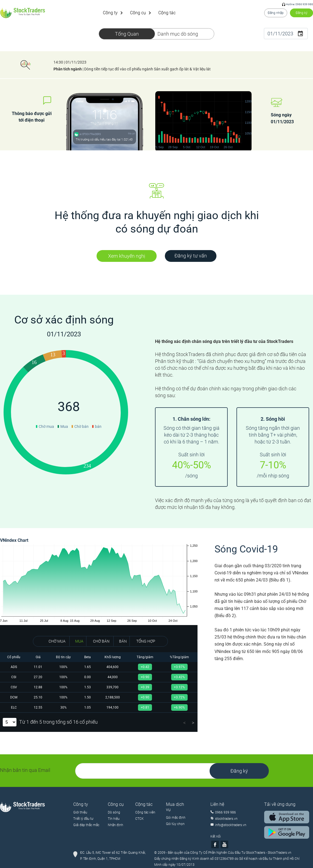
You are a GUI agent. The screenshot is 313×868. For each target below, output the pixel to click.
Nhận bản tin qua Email (25, 770)
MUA (79, 641)
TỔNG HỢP (145, 641)
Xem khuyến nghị (126, 256)
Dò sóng (114, 812)
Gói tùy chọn (175, 824)
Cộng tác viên (145, 812)
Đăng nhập (276, 13)
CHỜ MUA (57, 641)
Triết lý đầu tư (83, 819)
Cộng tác (167, 12)
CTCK (139, 819)
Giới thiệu (80, 812)
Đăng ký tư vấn (190, 256)
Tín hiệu (114, 819)
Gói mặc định (175, 818)
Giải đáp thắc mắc (86, 825)
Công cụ (138, 12)
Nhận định (115, 825)
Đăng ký (302, 13)
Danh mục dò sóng (177, 34)
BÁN (123, 641)
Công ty (110, 12)
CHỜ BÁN (101, 641)
